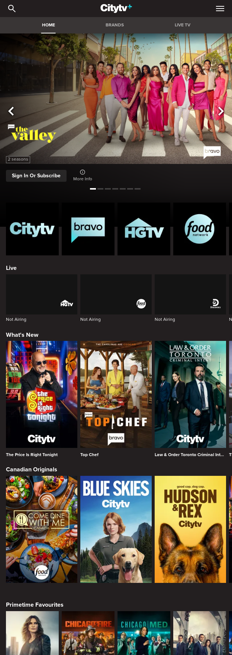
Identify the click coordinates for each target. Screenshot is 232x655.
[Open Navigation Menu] (220, 8)
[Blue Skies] (116, 529)
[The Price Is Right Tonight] (41, 399)
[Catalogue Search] (12, 8)
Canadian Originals (31, 469)
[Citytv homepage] (32, 229)
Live (11, 268)
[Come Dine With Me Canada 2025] (41, 529)
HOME (48, 25)
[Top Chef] (116, 399)
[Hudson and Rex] (190, 529)
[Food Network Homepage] (199, 229)
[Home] (116, 8)
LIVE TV (182, 25)
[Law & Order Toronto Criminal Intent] (190, 399)
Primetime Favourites (35, 605)
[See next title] (221, 111)
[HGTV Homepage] (143, 229)
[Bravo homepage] (88, 229)
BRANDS (115, 25)
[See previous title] (11, 111)
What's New (22, 335)
